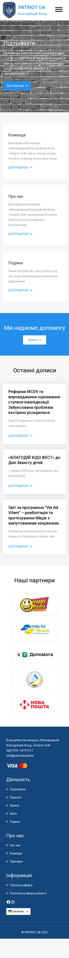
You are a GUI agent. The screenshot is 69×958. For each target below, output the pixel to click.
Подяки (15, 821)
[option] (34, 66)
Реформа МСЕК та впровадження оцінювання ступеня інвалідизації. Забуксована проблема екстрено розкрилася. (34, 402)
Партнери (16, 861)
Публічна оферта (21, 885)
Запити (34, 340)
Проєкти (15, 797)
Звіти (13, 813)
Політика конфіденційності (28, 893)
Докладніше (17, 85)
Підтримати (18, 789)
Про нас (15, 845)
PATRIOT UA (31, 7)
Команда (16, 853)
